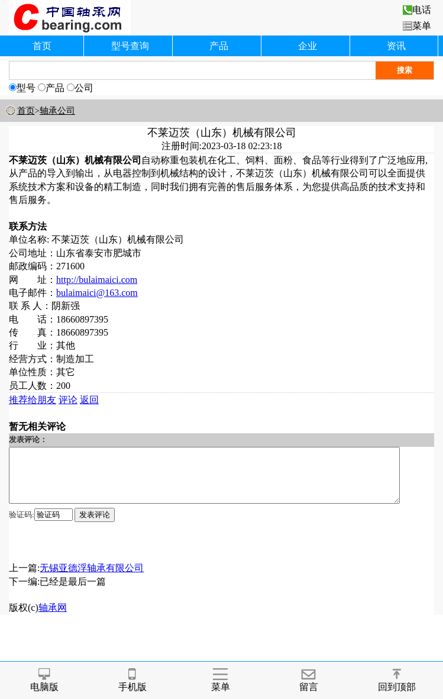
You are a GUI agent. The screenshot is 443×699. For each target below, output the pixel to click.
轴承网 (52, 618)
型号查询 (130, 46)
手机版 (132, 680)
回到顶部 (397, 680)
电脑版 (44, 680)
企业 (307, 46)
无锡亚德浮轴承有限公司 (92, 579)
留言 (308, 680)
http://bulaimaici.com (96, 280)
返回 (89, 400)
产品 (218, 46)
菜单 (417, 26)
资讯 (396, 46)
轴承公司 (57, 110)
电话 (417, 10)
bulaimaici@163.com (97, 293)
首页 (42, 46)
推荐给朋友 (32, 400)
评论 (68, 400)
